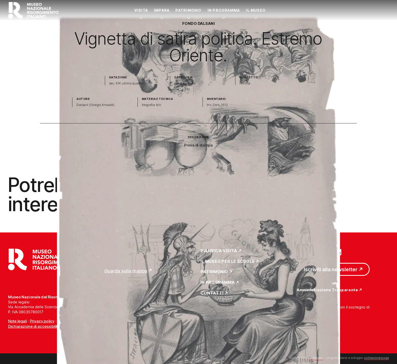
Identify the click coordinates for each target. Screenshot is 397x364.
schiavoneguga (376, 358)
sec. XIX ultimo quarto (125, 83)
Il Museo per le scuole (228, 261)
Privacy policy (42, 321)
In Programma (224, 10)
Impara (161, 10)
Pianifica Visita (219, 251)
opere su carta (184, 83)
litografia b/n (151, 105)
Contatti (212, 293)
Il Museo (256, 10)
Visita (141, 10)
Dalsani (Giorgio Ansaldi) (95, 105)
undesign (315, 358)
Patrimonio (188, 10)
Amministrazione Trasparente (327, 290)
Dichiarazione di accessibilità (34, 326)
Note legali (17, 321)
